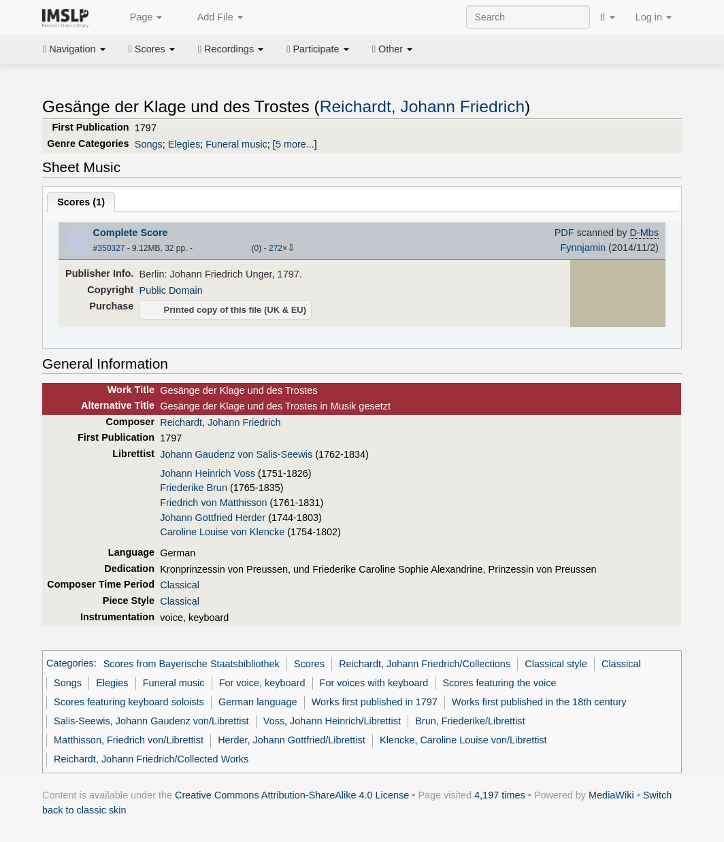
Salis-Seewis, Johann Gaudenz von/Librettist (151, 720)
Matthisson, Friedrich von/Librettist (128, 740)
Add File (212, 18)
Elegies (184, 144)
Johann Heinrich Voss (207, 473)
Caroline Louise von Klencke (222, 531)
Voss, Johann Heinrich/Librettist (332, 720)
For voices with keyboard (374, 682)
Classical (179, 584)
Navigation (74, 49)
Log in (654, 17)
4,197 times (499, 795)
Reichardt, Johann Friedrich (422, 106)
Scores (152, 49)
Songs (149, 144)
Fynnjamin (583, 247)
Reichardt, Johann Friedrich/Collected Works (151, 759)
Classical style (556, 663)
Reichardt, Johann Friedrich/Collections (424, 663)
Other (392, 49)
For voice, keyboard (262, 682)
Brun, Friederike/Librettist (470, 720)
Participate (317, 49)
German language (257, 701)
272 (275, 248)
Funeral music (236, 144)
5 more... (295, 144)
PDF (564, 232)
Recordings (230, 49)
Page (139, 18)
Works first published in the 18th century (539, 701)
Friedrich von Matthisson (213, 502)
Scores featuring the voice (499, 682)
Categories (70, 663)
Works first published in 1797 (375, 701)
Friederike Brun (193, 487)
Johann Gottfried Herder (212, 517)
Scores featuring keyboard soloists (129, 701)
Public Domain (171, 290)
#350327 (109, 248)
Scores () (81, 202)
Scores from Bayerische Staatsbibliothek (191, 663)
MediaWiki (611, 795)
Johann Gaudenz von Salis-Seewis (236, 454)
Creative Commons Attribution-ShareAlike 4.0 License (292, 795)
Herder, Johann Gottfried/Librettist (291, 740)
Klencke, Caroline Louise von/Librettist (463, 740)
